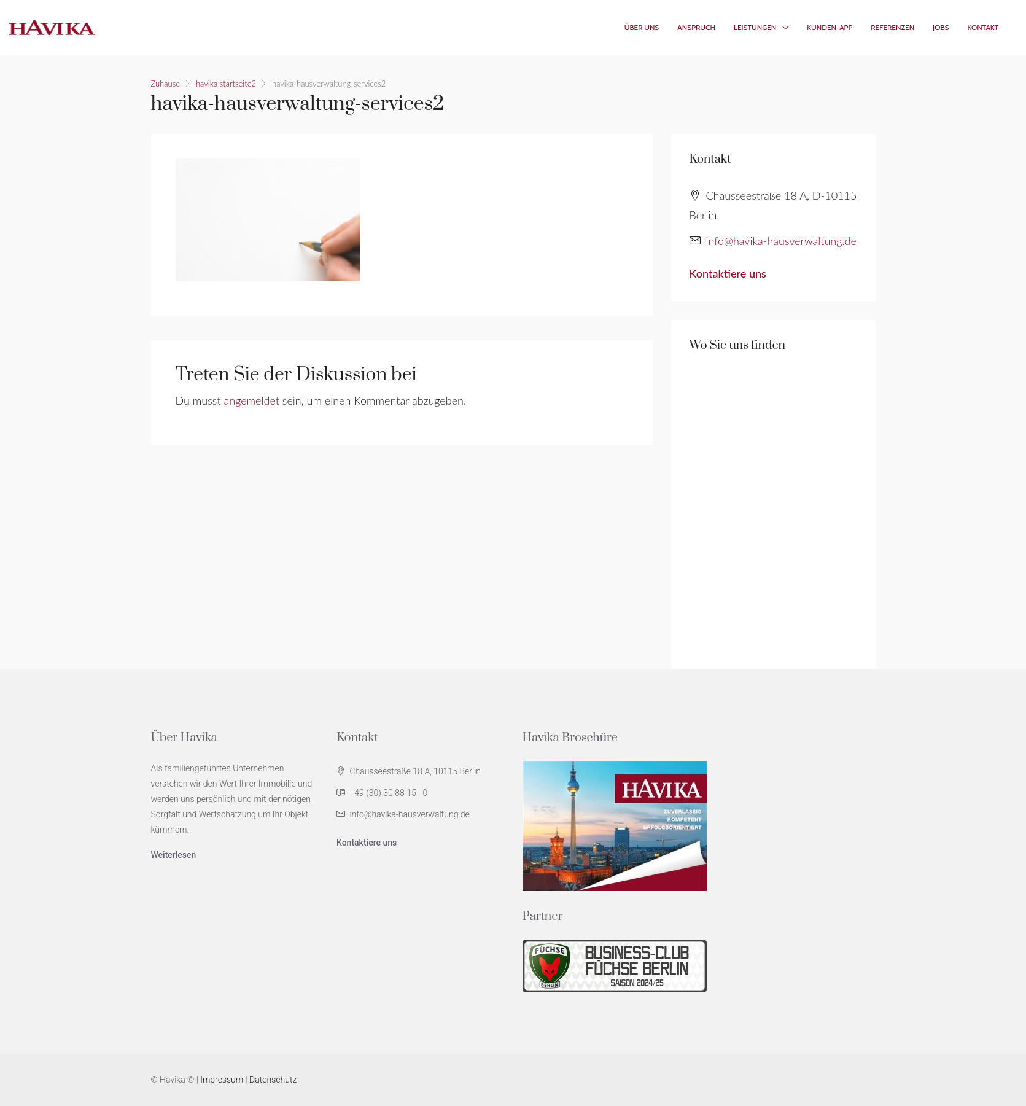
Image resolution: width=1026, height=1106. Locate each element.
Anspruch (696, 27)
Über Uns (641, 27)
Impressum (221, 1080)
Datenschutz (273, 1080)
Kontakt (983, 27)
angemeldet (251, 400)
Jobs (941, 27)
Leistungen (755, 27)
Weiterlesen (173, 855)
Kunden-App (829, 27)
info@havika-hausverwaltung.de (781, 240)
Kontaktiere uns (728, 273)
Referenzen (892, 27)
